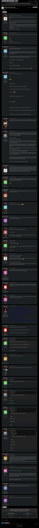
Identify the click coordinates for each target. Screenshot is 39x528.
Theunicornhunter (5, 165)
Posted (12, 14)
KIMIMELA (5, 32)
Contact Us (21, 525)
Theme (18, 525)
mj (5, 466)
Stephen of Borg (5, 216)
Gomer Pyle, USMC (11, 403)
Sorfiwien (5, 295)
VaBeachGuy (5, 118)
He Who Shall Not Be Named (5, 190)
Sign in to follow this (30, 7)
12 (5, 127)
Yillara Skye (5, 131)
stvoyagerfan (5, 177)
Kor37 (5, 354)
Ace (5, 227)
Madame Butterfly (5, 46)
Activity (7, 3)
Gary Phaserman (5, 483)
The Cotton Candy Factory (15, 8)
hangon (5, 202)
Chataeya (5, 366)
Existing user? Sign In (30, 1)
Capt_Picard (5, 306)
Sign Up (35, 1)
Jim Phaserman (5, 282)
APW (5, 8)
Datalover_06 (5, 268)
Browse (3, 3)
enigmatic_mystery (5, 453)
